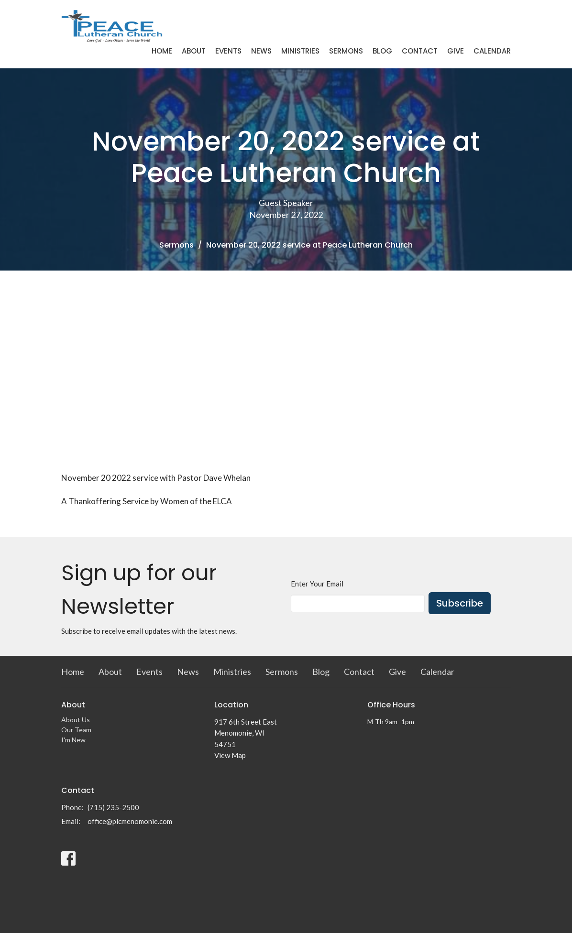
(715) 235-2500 (113, 807)
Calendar (492, 51)
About (194, 51)
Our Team (76, 730)
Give (455, 51)
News (261, 51)
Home (162, 51)
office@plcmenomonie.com (130, 821)
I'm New (73, 740)
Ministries (300, 51)
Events (228, 51)
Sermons (346, 51)
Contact (420, 51)
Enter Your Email (317, 583)
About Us (75, 720)
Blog (382, 51)
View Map (230, 755)
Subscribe (459, 603)
